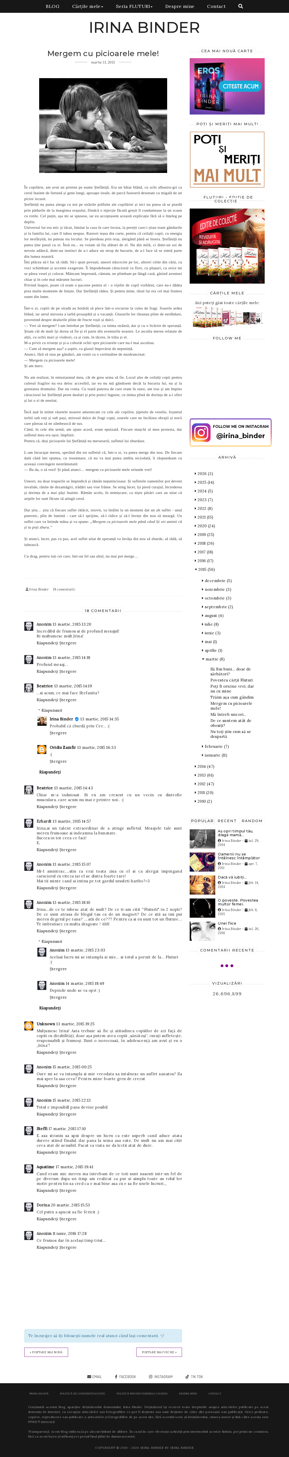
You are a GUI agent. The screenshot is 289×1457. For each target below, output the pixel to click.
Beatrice (45, 686)
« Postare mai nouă (46, 1352)
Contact (216, 6)
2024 (204, 491)
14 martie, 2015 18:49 (85, 983)
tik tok (196, 1376)
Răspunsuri (51, 710)
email (97, 1376)
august (212, 615)
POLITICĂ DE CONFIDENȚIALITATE (82, 1393)
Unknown (46, 1023)
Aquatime (46, 1166)
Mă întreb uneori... (228, 714)
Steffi (42, 1128)
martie (213, 659)
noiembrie (216, 589)
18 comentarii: (64, 589)
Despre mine (179, 6)
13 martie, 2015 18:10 (71, 902)
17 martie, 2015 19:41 (74, 1166)
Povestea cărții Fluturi (231, 680)
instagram (163, 1376)
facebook (127, 1376)
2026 (204, 473)
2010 (203, 801)
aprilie (212, 650)
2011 (204, 792)
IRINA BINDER (144, 27)
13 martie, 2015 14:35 (99, 719)
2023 (204, 499)
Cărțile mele (87, 6)
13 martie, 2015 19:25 (75, 1023)
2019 (204, 534)
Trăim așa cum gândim (232, 697)
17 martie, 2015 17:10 (67, 1128)
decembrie (217, 580)
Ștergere (68, 642)
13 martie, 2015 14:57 (72, 821)
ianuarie (214, 755)
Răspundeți (47, 642)
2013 (204, 775)
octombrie (216, 598)
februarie (215, 746)
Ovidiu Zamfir (63, 747)
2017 (204, 552)
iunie (211, 633)
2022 (203, 508)
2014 (204, 766)
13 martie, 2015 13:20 (72, 624)
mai (209, 641)
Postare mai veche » (159, 1352)
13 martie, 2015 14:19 (73, 686)
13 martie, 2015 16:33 (96, 747)
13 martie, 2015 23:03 (85, 950)
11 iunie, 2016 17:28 (70, 1233)
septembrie (217, 606)
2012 (204, 783)
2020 (205, 525)
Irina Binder (61, 719)
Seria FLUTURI (134, 6)
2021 (204, 517)
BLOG (52, 6)
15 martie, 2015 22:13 (72, 1100)
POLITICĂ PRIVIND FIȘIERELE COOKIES (142, 1393)
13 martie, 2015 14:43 (73, 788)
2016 (204, 560)
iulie (210, 624)
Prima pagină (39, 1393)
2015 (205, 569)
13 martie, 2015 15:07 (72, 864)
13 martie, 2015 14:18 (71, 657)
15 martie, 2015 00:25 (72, 1067)
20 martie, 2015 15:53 (70, 1205)
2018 (204, 543)
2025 (204, 482)
